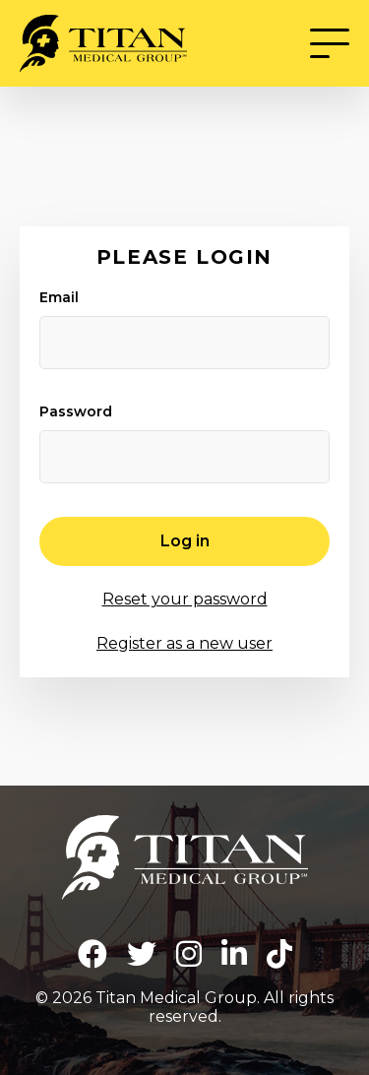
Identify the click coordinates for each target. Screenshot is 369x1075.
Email (59, 297)
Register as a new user (184, 643)
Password (75, 411)
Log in (185, 541)
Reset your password (185, 599)
